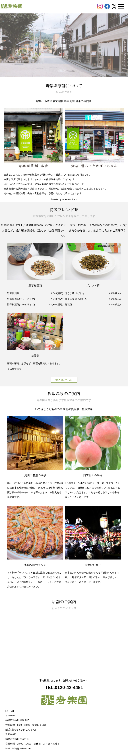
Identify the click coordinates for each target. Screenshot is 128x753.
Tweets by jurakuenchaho (64, 199)
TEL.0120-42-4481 (64, 687)
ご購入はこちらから (64, 379)
